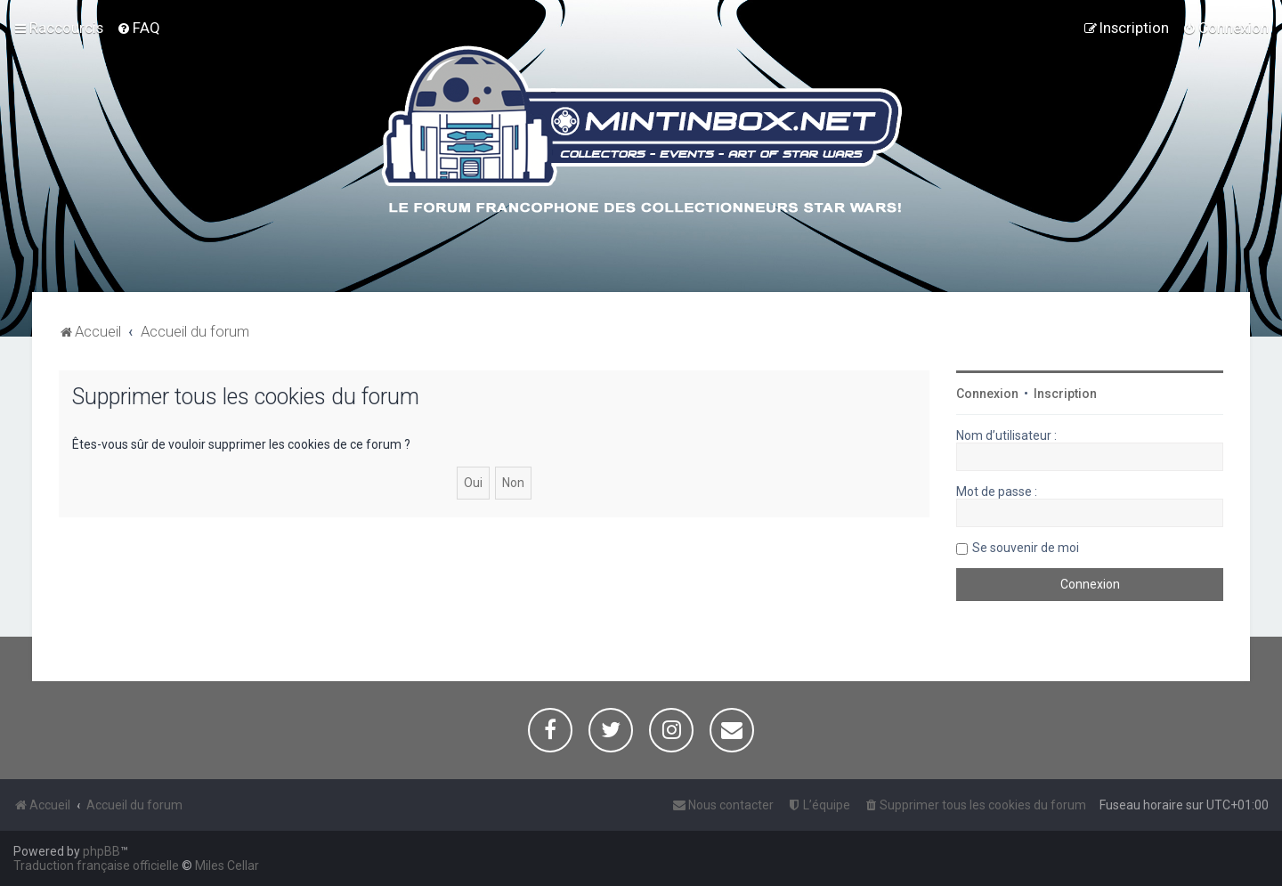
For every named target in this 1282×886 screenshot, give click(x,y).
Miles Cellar (227, 865)
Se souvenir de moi (1025, 548)
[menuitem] (138, 27)
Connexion (987, 393)
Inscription (1065, 393)
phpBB (101, 851)
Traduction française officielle (96, 865)
